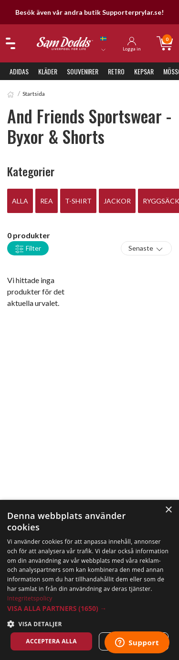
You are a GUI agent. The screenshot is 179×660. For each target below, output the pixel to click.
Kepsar (144, 71)
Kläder (47, 71)
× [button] (168, 510)
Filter (28, 249)
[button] (89, 608)
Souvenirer (82, 71)
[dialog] (89, 580)
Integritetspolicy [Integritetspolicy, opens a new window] (30, 598)
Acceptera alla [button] (51, 641)
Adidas (19, 71)
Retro (116, 71)
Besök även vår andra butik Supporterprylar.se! (89, 12)
